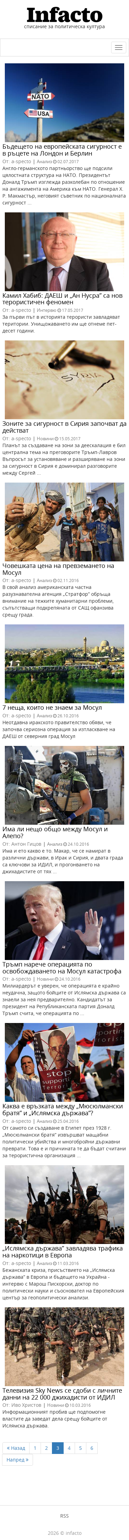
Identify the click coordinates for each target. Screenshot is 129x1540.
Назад (16, 1448)
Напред (18, 1459)
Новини (45, 438)
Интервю (46, 310)
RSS (64, 1515)
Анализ (44, 161)
